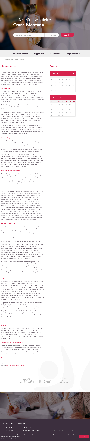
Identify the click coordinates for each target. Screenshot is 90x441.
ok (84, 436)
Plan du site (86, 430)
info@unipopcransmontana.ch (15, 365)
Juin (55, 73)
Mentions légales (76, 430)
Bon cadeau (55, 54)
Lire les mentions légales (9, 438)
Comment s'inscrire (20, 54)
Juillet (56, 98)
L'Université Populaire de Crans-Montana (14, 59)
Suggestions (39, 54)
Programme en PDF (74, 54)
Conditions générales (64, 430)
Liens (55, 430)
